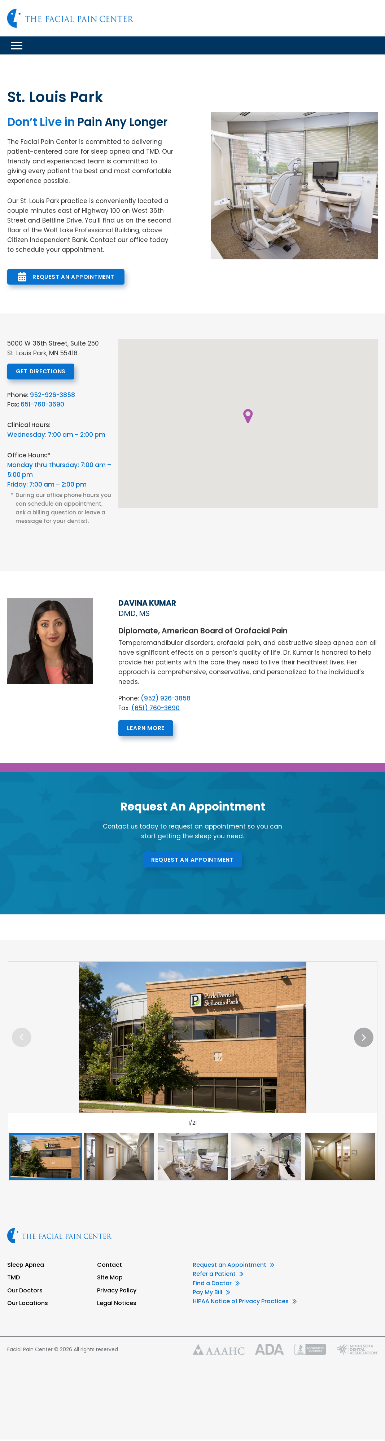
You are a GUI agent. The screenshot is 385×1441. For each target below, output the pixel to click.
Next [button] (363, 1039)
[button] (248, 416)
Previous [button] (21, 1039)
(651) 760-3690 (155, 708)
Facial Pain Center (70, 18)
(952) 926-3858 (166, 699)
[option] (193, 1039)
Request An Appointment (73, 277)
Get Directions (46, 371)
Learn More (150, 729)
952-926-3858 (52, 395)
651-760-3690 (42, 405)
